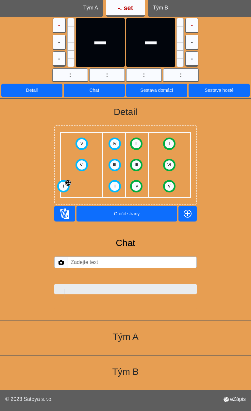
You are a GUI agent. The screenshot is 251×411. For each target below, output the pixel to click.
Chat (94, 90)
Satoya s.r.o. (38, 399)
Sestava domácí (156, 90)
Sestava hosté (219, 90)
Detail (32, 90)
